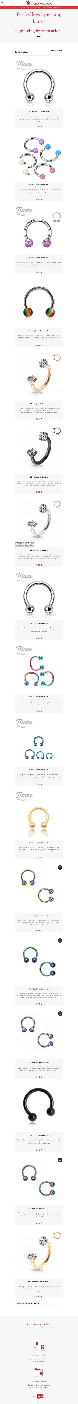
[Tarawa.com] (39, 2)
